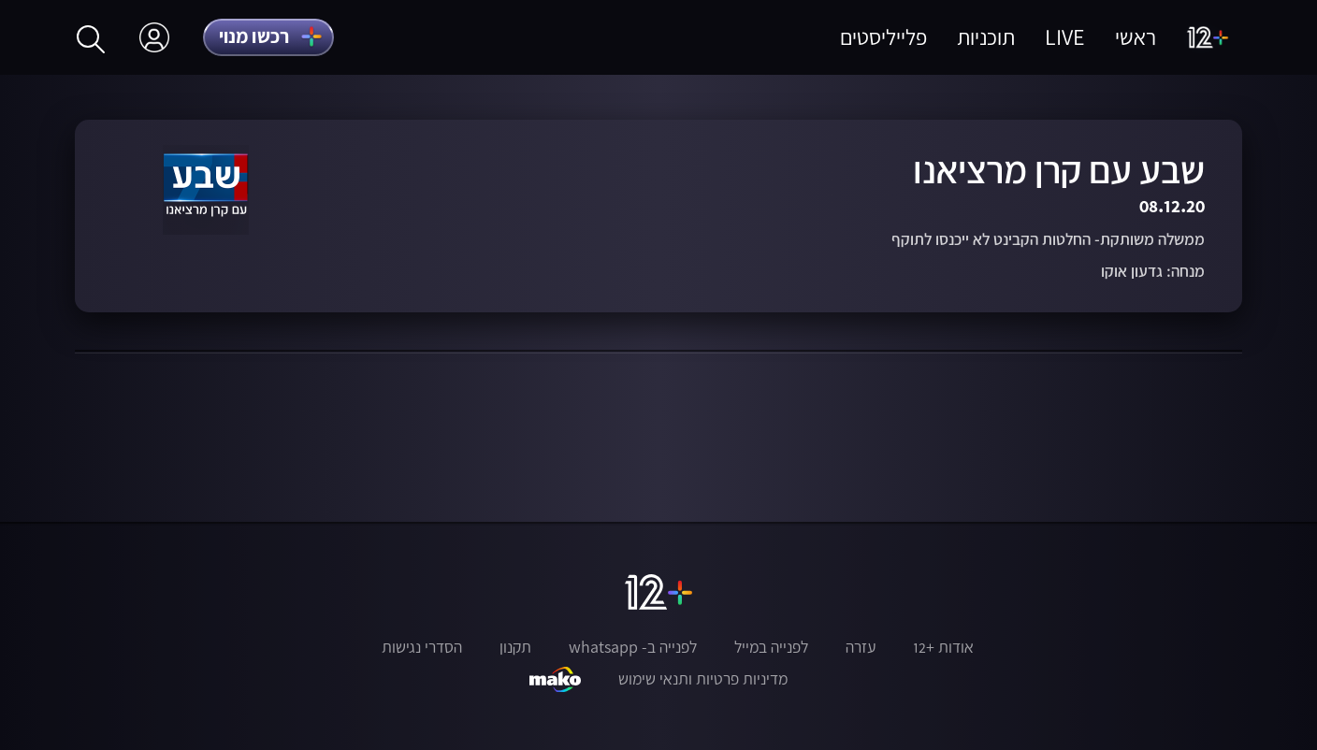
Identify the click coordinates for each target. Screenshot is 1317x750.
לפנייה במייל (771, 647)
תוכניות (986, 36)
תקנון (515, 647)
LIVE (1065, 36)
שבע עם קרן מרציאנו (1059, 170)
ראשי (1135, 36)
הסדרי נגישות (422, 647)
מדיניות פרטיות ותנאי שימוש (703, 679)
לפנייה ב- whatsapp (633, 647)
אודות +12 (943, 647)
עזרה (861, 647)
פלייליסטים (883, 36)
